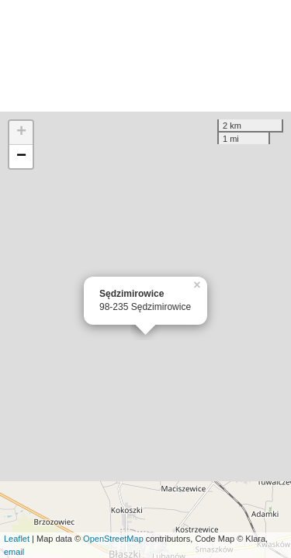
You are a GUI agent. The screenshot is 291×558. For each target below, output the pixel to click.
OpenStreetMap (113, 538)
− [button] (21, 156)
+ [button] (21, 132)
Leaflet (16, 538)
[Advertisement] (145, 56)
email (14, 551)
